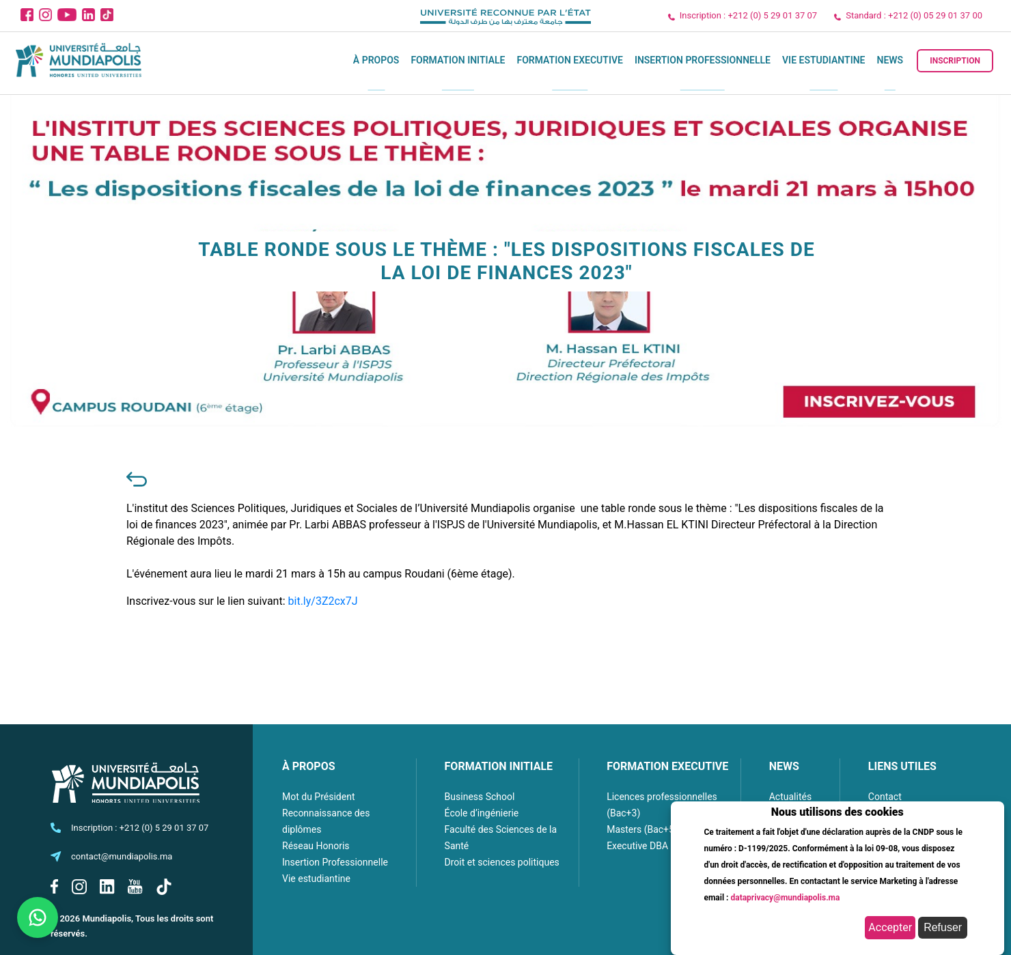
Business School (480, 796)
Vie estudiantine (823, 60)
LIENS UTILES (902, 766)
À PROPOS (308, 766)
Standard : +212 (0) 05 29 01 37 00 (914, 15)
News (890, 60)
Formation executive (569, 60)
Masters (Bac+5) (642, 829)
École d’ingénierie (482, 813)
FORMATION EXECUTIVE (667, 766)
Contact (885, 796)
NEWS (784, 766)
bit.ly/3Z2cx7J (323, 601)
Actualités (790, 796)
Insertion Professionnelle (703, 60)
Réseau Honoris (316, 845)
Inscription (955, 61)
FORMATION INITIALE (499, 766)
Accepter (890, 927)
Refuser (943, 927)
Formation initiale (458, 60)
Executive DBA (637, 845)
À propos (376, 60)
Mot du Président (318, 796)
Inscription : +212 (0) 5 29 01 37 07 (748, 15)
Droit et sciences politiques (502, 862)
